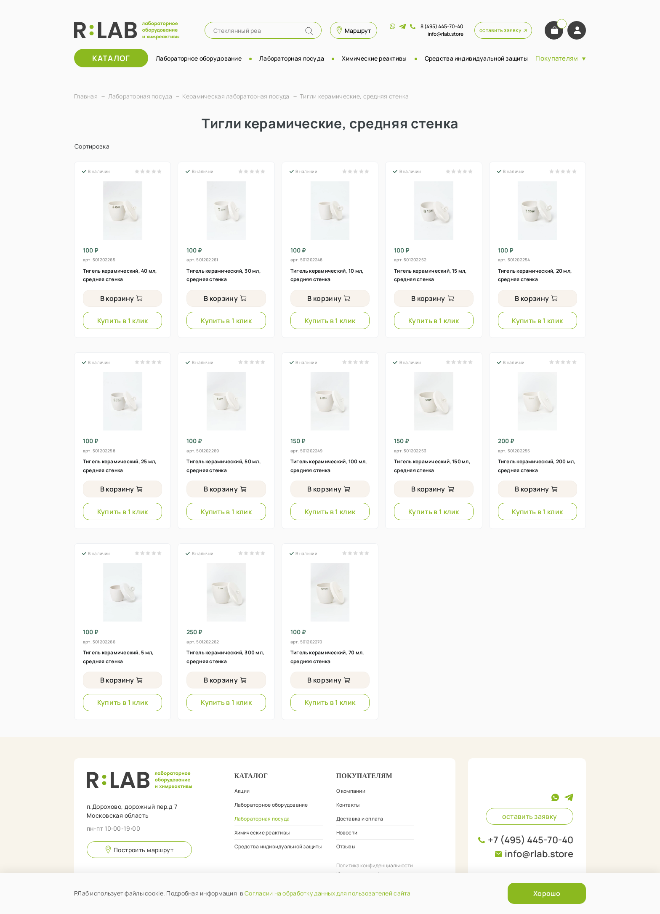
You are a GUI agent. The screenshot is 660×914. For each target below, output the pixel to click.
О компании (350, 790)
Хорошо (546, 893)
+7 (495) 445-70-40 (530, 840)
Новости (347, 832)
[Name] (309, 31)
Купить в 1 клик (122, 320)
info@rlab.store (539, 854)
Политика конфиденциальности (374, 865)
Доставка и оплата (359, 818)
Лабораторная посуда (291, 58)
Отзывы (345, 846)
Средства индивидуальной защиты (476, 58)
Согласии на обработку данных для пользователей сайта (328, 893)
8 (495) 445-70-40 (441, 26)
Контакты (348, 804)
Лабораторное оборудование (199, 58)
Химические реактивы (374, 58)
